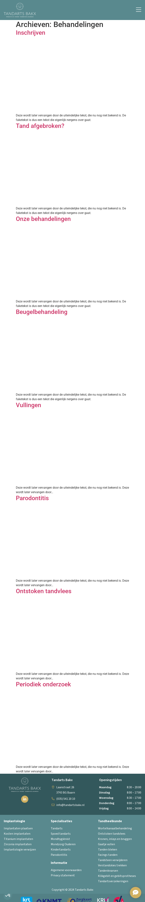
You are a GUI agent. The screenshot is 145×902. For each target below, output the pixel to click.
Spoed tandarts (61, 834)
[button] (138, 10)
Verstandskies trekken (112, 865)
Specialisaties (61, 821)
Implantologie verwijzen (20, 849)
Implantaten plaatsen (18, 828)
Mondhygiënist (60, 839)
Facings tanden (107, 855)
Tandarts (56, 828)
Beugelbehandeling (41, 311)
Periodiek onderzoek (43, 684)
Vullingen (28, 405)
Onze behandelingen (43, 218)
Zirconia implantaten (18, 844)
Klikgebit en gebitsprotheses (117, 876)
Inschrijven (30, 32)
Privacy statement (63, 875)
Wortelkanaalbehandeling (115, 828)
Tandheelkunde (110, 821)
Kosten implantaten (17, 834)
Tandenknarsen (108, 871)
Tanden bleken (107, 849)
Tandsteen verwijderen (112, 860)
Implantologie (14, 821)
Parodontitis (32, 498)
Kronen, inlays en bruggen (115, 839)
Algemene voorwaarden (66, 870)
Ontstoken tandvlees (43, 591)
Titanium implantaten (18, 839)
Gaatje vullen (106, 844)
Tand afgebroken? (40, 125)
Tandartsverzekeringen (113, 881)
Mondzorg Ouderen (63, 844)
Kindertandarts (61, 849)
